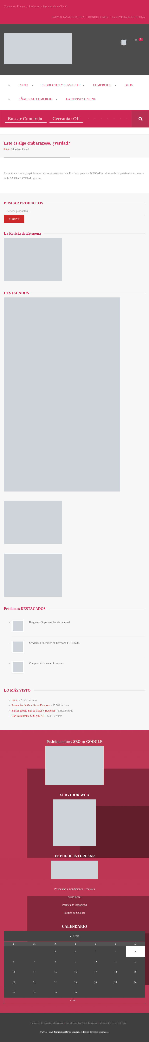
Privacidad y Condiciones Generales (74, 887)
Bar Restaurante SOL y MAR (28, 714)
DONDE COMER (99, 17)
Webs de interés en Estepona (113, 1021)
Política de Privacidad (75, 903)
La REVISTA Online (81, 99)
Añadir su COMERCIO (35, 99)
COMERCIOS (102, 85)
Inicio (23, 85)
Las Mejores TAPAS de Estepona (81, 1021)
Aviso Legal (74, 895)
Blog (129, 85)
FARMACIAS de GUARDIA (70, 17)
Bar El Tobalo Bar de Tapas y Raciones (33, 709)
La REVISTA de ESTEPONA (129, 17)
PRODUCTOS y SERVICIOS (61, 85)
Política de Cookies (74, 911)
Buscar (14, 218)
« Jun (73, 998)
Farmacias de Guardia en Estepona (30, 704)
